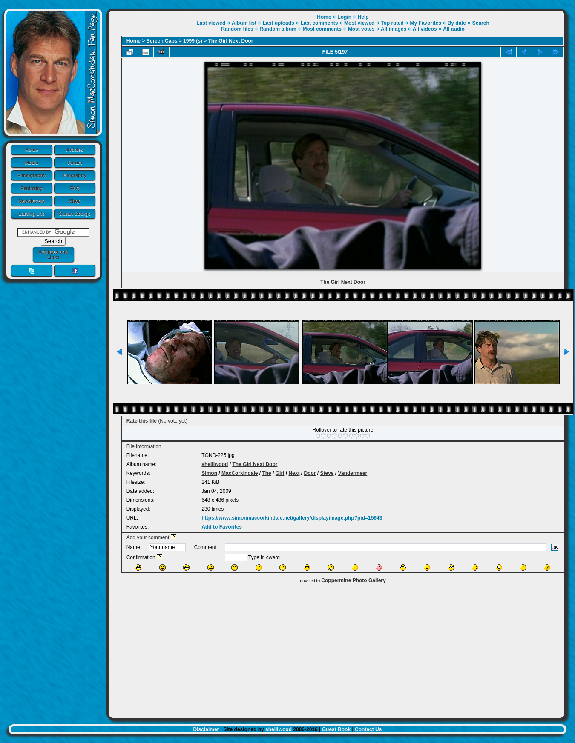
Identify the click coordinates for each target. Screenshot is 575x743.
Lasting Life (31, 213)
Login (344, 17)
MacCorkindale (239, 473)
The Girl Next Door (230, 41)
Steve (327, 473)
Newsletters (31, 200)
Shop (75, 200)
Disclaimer (206, 729)
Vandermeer (353, 473)
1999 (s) (192, 41)
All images (393, 29)
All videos (425, 29)
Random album (277, 29)
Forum (75, 162)
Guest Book (336, 729)
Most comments (322, 29)
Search (480, 23)
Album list (244, 23)
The (266, 473)
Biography (74, 175)
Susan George (75, 213)
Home (31, 149)
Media (31, 162)
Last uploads (278, 23)
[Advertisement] (336, 648)
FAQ (75, 188)
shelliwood (214, 464)
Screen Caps (162, 41)
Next (293, 473)
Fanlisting (31, 188)
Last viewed (210, 23)
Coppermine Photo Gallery (353, 580)
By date (457, 23)
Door (310, 473)
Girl (280, 473)
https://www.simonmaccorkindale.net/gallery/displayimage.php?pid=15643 (291, 518)
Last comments (319, 23)
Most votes (361, 29)
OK (555, 547)
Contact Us (368, 729)
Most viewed (359, 23)
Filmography (31, 175)
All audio (454, 29)
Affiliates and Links (53, 254)
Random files (237, 29)
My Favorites (425, 23)
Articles (74, 149)
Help (363, 17)
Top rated (392, 23)
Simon (209, 473)
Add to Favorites (221, 527)
